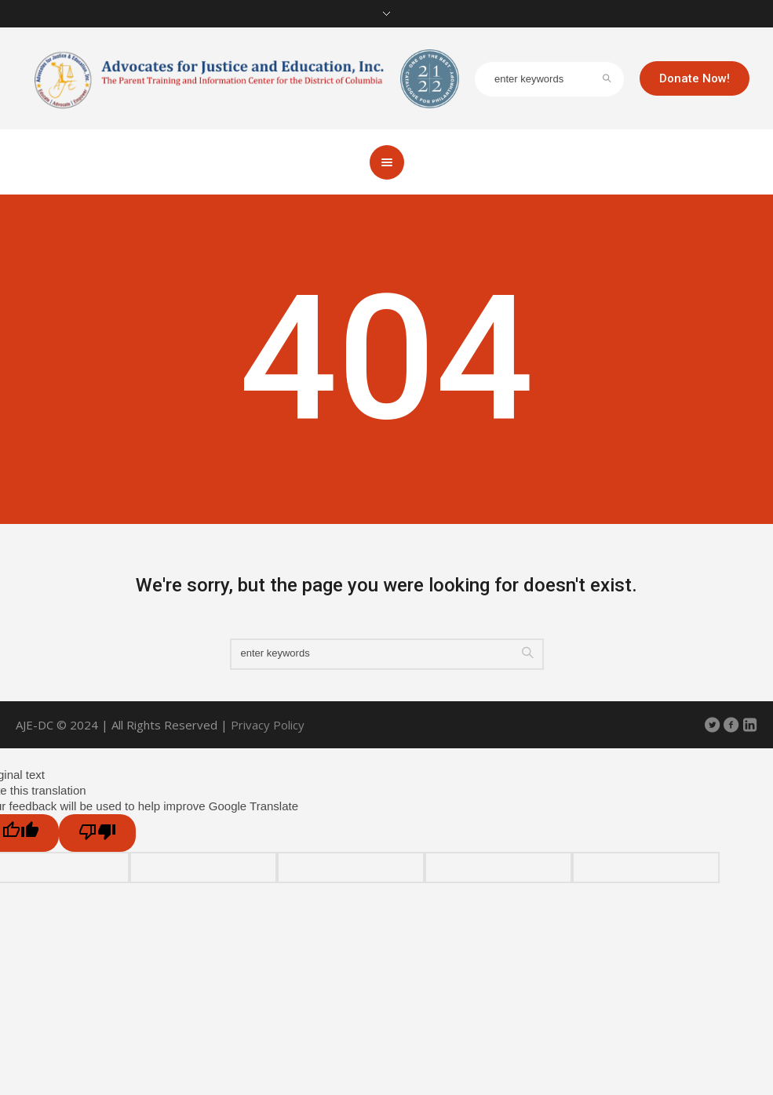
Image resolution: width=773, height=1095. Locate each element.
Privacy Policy (267, 725)
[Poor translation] (97, 833)
